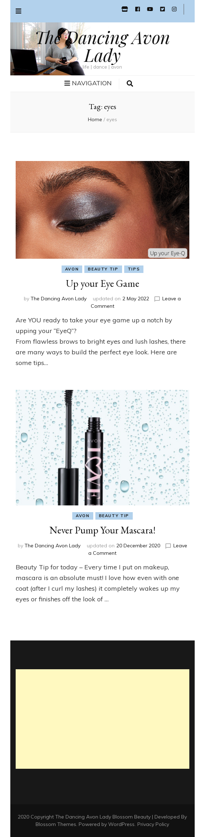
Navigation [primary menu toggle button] (88, 83)
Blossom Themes (56, 824)
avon (72, 269)
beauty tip (103, 269)
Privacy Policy (153, 824)
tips (134, 269)
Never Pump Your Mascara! (102, 530)
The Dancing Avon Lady (102, 46)
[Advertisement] (102, 719)
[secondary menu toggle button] (18, 11)
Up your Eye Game (102, 283)
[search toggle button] (130, 84)
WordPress (121, 824)
